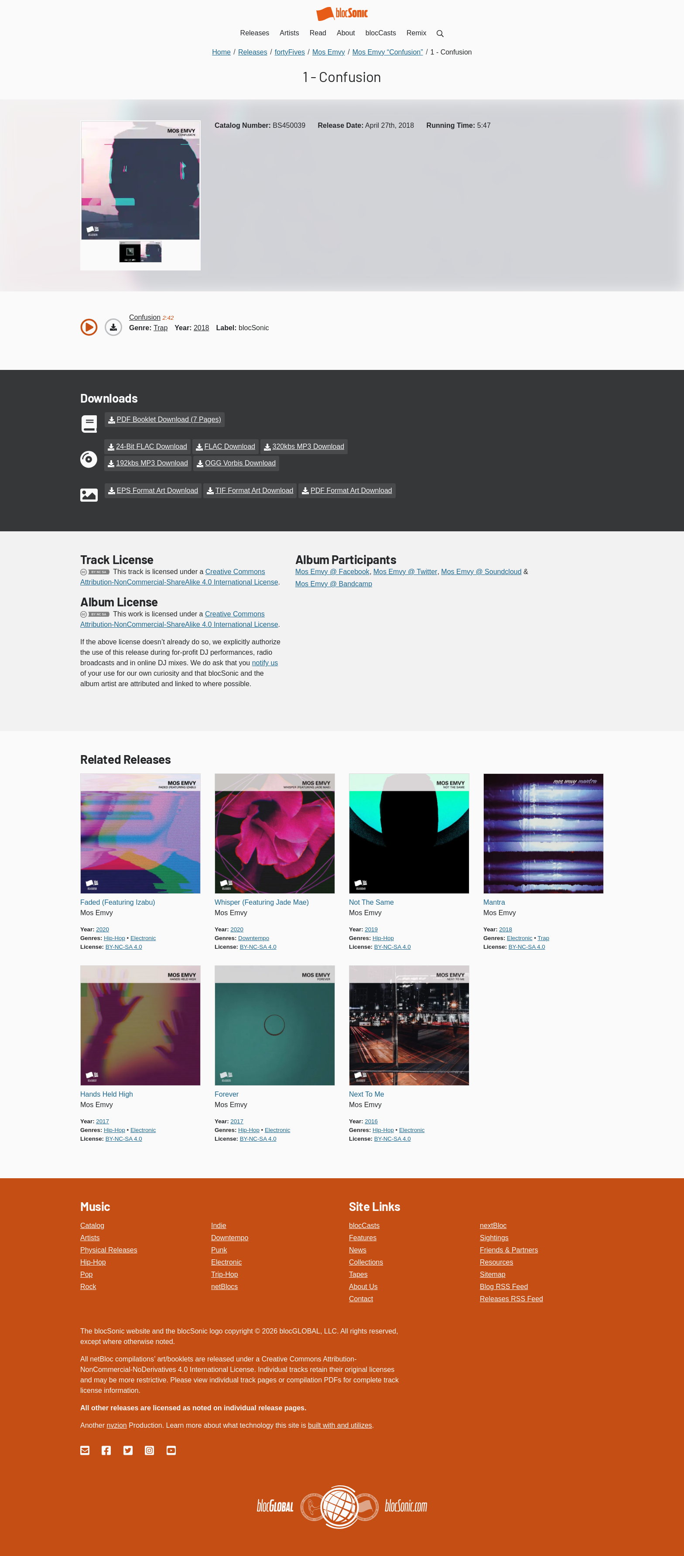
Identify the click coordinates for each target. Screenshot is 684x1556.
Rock (88, 1283)
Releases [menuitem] (255, 33)
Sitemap (493, 1271)
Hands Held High (106, 1090)
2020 (102, 925)
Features (362, 1234)
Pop (86, 1271)
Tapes (358, 1271)
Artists (89, 1234)
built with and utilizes (340, 1422)
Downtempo (229, 1234)
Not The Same (371, 898)
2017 (102, 1117)
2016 (371, 1117)
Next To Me (366, 1090)
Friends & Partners (509, 1246)
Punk (219, 1246)
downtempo (253, 934)
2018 (201, 328)
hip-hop (114, 934)
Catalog (92, 1222)
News (357, 1246)
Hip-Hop (93, 1258)
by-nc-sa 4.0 (124, 943)
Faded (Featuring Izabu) (117, 898)
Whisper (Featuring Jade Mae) (262, 898)
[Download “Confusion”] (113, 327)
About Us (363, 1283)
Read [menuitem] (318, 33)
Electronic (226, 1258)
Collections (366, 1258)
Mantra (494, 898)
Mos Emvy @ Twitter (405, 567)
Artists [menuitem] (289, 33)
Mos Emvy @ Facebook (332, 567)
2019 (371, 925)
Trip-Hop (224, 1271)
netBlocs (224, 1283)
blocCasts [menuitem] (381, 33)
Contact (361, 1295)
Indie (218, 1222)
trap (161, 328)
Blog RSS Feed (504, 1283)
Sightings (494, 1234)
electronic (143, 934)
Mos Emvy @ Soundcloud (481, 567)
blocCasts (364, 1222)
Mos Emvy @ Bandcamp (333, 580)
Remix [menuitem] (416, 33)
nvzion (116, 1422)
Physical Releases (108, 1246)
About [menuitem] (346, 33)
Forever (227, 1090)
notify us (265, 659)
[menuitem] (440, 33)
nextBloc (493, 1222)
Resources (496, 1258)
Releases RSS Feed (511, 1295)
